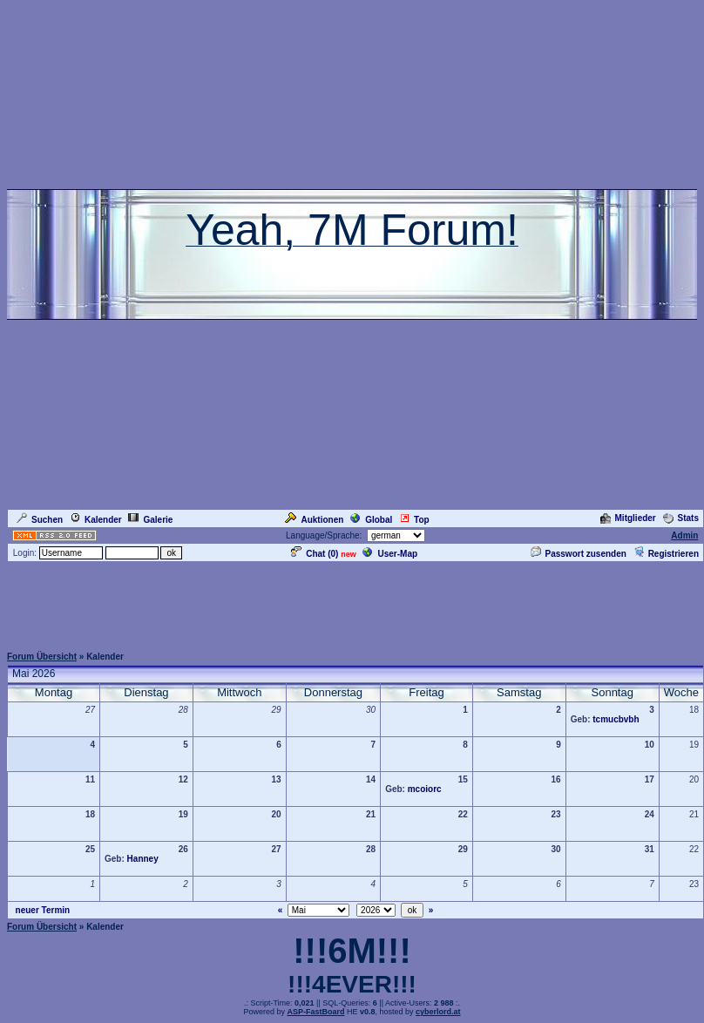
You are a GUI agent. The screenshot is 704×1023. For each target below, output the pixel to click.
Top (414, 520)
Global (371, 520)
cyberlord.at (438, 1011)
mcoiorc (425, 789)
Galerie (150, 520)
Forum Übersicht (42, 656)
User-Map (389, 554)
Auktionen (314, 520)
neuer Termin (43, 910)
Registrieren (666, 554)
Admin (684, 535)
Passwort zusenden (578, 554)
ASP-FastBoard (315, 1011)
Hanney (143, 859)
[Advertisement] (352, 603)
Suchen (40, 520)
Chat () (314, 554)
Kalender (96, 520)
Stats (681, 518)
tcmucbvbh (615, 719)
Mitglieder (628, 518)
